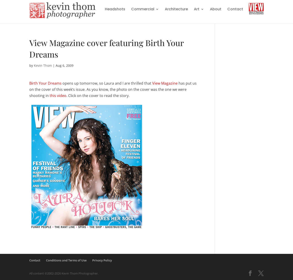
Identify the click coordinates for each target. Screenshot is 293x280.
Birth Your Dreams (45, 83)
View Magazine (165, 83)
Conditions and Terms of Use (66, 260)
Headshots (115, 10)
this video (58, 95)
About (215, 10)
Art (196, 10)
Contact (235, 10)
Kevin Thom (43, 65)
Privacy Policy (102, 260)
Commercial (142, 10)
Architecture (176, 10)
